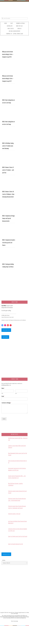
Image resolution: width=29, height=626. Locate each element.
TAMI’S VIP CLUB (19, 26)
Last (16, 393)
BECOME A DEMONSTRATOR (14, 31)
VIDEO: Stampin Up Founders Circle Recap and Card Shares (8, 242)
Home (5, 23)
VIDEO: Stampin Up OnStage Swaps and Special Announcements (8, 218)
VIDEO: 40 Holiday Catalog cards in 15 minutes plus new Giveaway (8, 145)
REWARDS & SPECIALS (20, 23)
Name (3, 388)
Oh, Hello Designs (15, 613)
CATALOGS (19, 28)
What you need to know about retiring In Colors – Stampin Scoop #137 (7, 78)
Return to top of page (14, 621)
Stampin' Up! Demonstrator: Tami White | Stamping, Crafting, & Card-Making (14, 9)
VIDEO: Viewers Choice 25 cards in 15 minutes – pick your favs (8, 169)
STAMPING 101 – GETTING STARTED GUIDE (14, 34)
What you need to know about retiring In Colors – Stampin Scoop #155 (7, 54)
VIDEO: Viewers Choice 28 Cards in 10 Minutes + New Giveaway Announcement (8, 194)
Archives (3, 560)
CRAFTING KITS (10, 26)
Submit (4, 419)
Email (3, 396)
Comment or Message (6, 403)
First (2, 393)
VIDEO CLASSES (11, 28)
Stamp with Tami (11, 612)
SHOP (11, 23)
